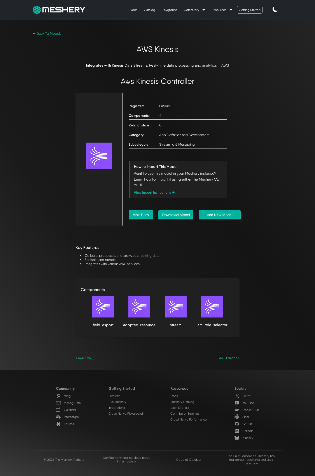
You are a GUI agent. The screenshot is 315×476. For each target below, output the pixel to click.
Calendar (66, 410)
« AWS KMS (83, 358)
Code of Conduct (188, 459)
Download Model (176, 214)
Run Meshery (117, 402)
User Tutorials (179, 407)
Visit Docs (141, 214)
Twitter (243, 396)
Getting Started (250, 10)
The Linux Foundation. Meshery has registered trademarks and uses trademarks (251, 459)
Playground (169, 10)
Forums (65, 424)
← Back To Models (47, 33)
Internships (67, 417)
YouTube (244, 403)
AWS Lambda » (229, 358)
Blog (63, 396)
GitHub (243, 424)
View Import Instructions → (154, 192)
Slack (242, 417)
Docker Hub (246, 410)
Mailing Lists (68, 403)
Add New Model (220, 214)
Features (114, 396)
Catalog (149, 10)
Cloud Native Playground (125, 413)
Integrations (116, 407)
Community (192, 10)
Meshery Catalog (182, 402)
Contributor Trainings (185, 413)
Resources (219, 10)
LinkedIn (243, 431)
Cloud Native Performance (188, 419)
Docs (133, 10)
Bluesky (243, 438)
